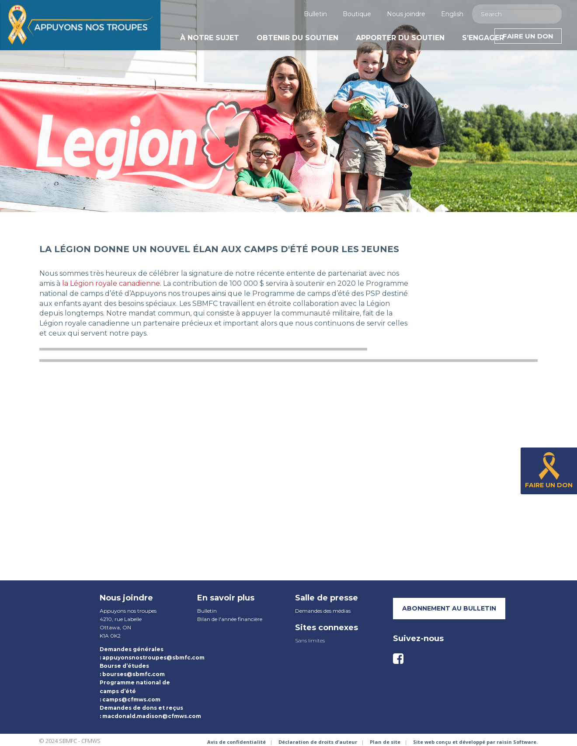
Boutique (357, 14)
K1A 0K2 (110, 635)
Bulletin (315, 14)
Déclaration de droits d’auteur (317, 742)
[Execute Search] (550, 13)
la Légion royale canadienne (111, 283)
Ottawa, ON (115, 627)
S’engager (483, 38)
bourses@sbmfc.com (133, 674)
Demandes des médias (323, 610)
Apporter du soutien (400, 38)
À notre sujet (209, 38)
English (452, 14)
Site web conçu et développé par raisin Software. (475, 742)
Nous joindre (406, 14)
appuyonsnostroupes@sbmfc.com (153, 657)
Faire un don (528, 36)
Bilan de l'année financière (229, 619)
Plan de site (385, 742)
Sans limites (310, 640)
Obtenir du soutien (297, 38)
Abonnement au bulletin (449, 608)
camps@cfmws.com (131, 699)
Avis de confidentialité (236, 742)
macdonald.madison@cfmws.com (151, 716)
